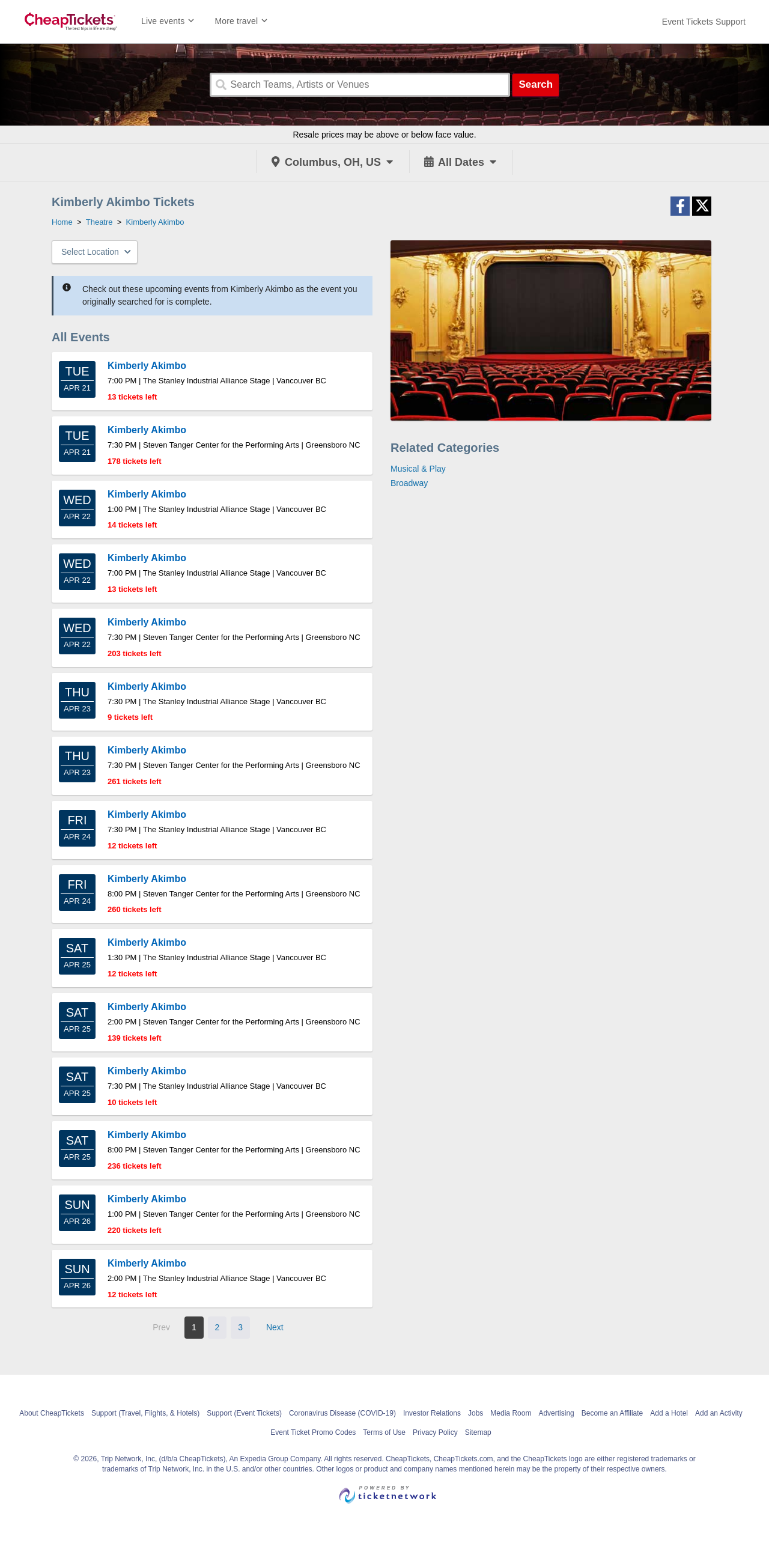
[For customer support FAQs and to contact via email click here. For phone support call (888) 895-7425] (704, 21)
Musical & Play (418, 468)
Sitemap (478, 1432)
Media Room (510, 1413)
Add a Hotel (669, 1413)
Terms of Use (384, 1432)
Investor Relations (432, 1413)
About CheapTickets (51, 1413)
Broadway (409, 483)
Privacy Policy (435, 1432)
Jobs (475, 1413)
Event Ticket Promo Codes (313, 1432)
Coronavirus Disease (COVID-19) (342, 1413)
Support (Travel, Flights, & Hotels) (145, 1413)
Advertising (556, 1413)
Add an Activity (719, 1413)
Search (535, 84)
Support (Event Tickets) (244, 1413)
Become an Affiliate (612, 1413)
